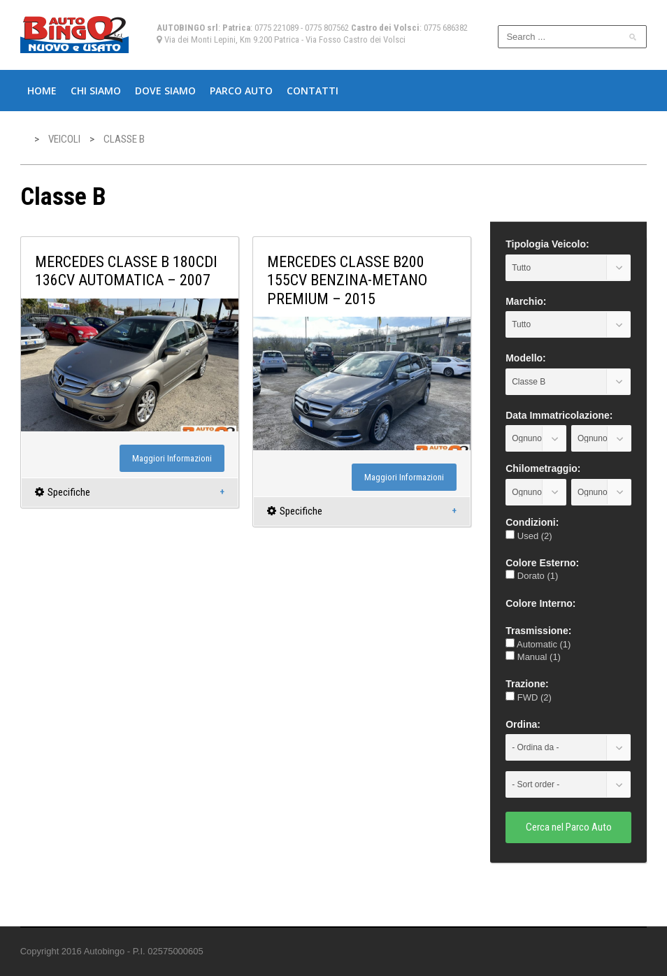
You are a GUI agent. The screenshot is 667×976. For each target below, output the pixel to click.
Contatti (312, 90)
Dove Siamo (165, 90)
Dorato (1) (531, 575)
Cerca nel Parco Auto (569, 827)
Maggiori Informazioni (172, 458)
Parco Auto (241, 90)
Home (42, 90)
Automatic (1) (538, 644)
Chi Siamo (96, 90)
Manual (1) (533, 657)
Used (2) (528, 536)
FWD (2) (528, 697)
